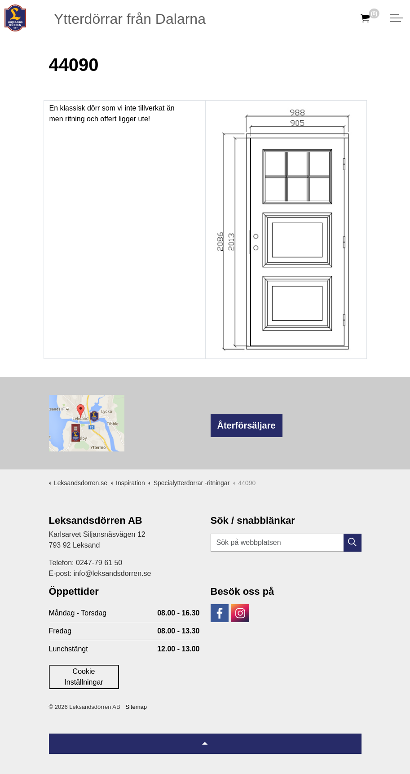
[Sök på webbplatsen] (286, 543)
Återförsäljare (246, 425)
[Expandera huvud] (396, 18)
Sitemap (136, 706)
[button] (353, 543)
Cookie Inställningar (83, 677)
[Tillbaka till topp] (205, 744)
